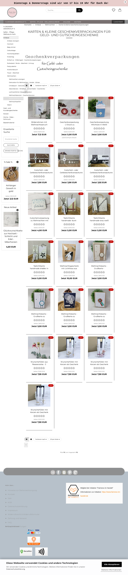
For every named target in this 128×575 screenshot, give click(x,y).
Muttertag (10, 57)
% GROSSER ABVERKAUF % (15, 22)
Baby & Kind (11, 47)
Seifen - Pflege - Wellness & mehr (44, 22)
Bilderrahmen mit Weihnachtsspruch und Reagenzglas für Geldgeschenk (39, 123)
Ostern (9, 105)
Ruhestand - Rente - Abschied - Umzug (15, 63)
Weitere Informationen (111, 570)
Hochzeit (10, 44)
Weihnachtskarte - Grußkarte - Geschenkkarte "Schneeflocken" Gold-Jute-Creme (99, 267)
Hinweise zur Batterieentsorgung (22, 490)
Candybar (118, 22)
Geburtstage (11, 50)
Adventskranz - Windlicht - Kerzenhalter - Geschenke (16, 89)
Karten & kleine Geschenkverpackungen (16, 98)
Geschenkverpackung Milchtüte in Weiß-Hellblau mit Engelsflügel (99, 123)
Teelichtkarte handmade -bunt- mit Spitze (69, 219)
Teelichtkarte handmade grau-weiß (99, 219)
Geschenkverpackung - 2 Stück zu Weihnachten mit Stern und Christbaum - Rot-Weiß (69, 123)
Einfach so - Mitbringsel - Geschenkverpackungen (15, 60)
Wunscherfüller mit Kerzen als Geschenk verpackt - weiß (39, 411)
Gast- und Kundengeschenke (10, 109)
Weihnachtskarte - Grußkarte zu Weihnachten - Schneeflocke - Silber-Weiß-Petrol (39, 315)
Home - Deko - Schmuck (8, 118)
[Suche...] (79, 10)
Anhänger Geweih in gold (11, 188)
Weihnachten (11, 76)
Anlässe (66, 22)
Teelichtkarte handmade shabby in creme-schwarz (39, 267)
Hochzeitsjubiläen (13, 54)
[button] (120, 10)
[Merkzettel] (113, 10)
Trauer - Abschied (13, 73)
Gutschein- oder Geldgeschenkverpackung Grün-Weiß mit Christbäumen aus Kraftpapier (71, 171)
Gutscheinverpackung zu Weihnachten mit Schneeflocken (39, 219)
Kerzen (6, 114)
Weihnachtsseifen (15, 101)
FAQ (10, 522)
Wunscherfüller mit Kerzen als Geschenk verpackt (69, 363)
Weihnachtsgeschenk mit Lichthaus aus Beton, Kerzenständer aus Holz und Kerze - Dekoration (69, 267)
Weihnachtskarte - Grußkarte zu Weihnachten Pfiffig (99, 315)
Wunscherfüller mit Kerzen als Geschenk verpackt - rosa (99, 363)
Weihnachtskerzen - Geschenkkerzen (16, 95)
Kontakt (11, 494)
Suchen (11, 145)
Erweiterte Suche (11, 151)
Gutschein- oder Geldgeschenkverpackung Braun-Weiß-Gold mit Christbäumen (41, 171)
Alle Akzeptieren (112, 564)
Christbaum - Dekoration (16, 86)
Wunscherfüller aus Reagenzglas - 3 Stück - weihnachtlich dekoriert (39, 363)
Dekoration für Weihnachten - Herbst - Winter (16, 82)
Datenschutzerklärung (15, 569)
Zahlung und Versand (17, 518)
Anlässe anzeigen (13, 41)
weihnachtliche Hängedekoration (16, 92)
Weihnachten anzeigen (16, 79)
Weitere (77, 22)
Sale (9, 498)
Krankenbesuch (12, 69)
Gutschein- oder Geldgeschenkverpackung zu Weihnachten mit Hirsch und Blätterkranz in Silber (101, 171)
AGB (10, 502)
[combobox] (41, 85)
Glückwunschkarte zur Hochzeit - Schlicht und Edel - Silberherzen (13, 236)
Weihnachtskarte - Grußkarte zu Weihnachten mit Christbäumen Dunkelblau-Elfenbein (69, 315)
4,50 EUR (11, 247)
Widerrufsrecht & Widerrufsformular (24, 514)
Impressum (13, 510)
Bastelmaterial (8, 123)
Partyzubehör (11, 66)
